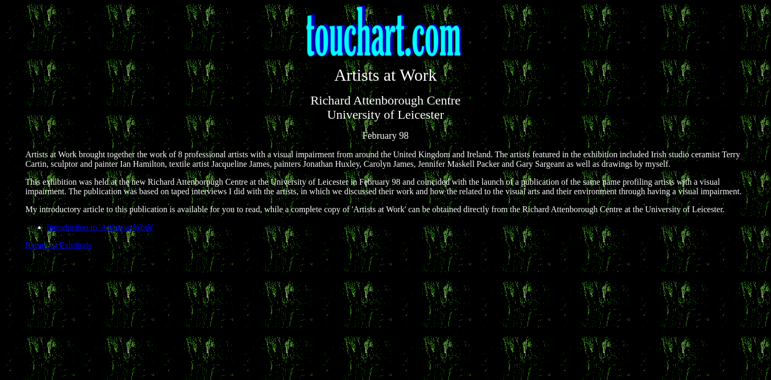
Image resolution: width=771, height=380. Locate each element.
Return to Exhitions (58, 245)
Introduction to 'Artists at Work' (100, 227)
